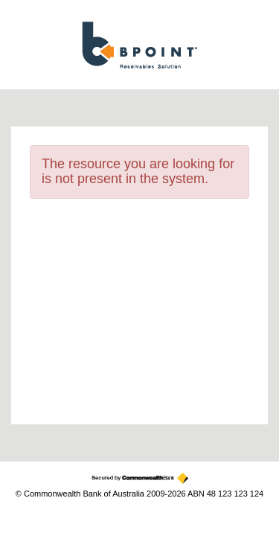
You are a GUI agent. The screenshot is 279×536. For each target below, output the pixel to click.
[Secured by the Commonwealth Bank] (140, 478)
